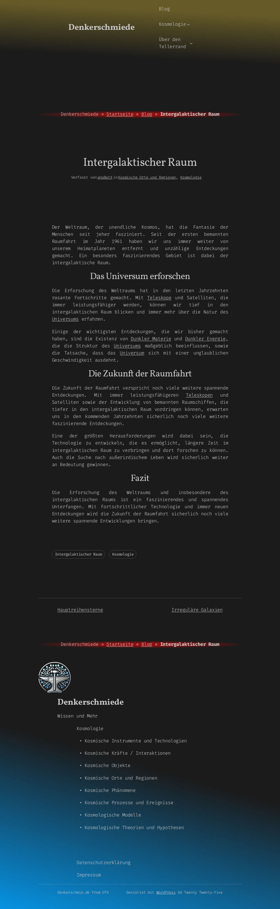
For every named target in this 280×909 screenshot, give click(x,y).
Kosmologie (191, 177)
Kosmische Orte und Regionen (147, 177)
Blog (146, 114)
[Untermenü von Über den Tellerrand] (191, 43)
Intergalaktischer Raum (78, 554)
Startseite (119, 114)
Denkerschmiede (101, 28)
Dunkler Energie (205, 339)
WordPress (166, 892)
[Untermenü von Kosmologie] (188, 24)
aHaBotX (104, 177)
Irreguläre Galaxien (197, 610)
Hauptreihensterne (80, 610)
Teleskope (159, 298)
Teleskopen (199, 395)
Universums (65, 319)
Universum (132, 353)
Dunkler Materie (151, 339)
